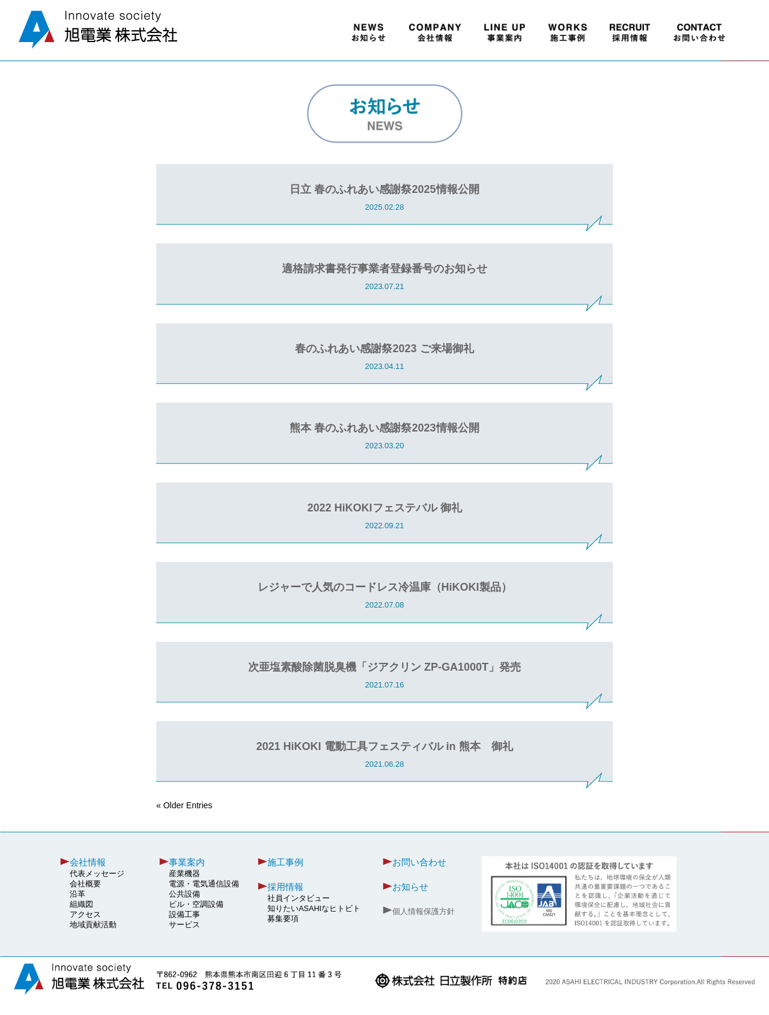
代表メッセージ (97, 874)
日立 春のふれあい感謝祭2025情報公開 (384, 189)
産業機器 (184, 874)
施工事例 (285, 862)
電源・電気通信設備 (204, 884)
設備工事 (184, 914)
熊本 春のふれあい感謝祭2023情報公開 (384, 428)
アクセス (85, 914)
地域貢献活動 (93, 925)
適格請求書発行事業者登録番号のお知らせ (384, 269)
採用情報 (285, 887)
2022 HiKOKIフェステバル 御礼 (384, 508)
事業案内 (187, 862)
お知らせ (410, 887)
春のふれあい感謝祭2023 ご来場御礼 (384, 349)
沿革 (77, 894)
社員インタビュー (298, 898)
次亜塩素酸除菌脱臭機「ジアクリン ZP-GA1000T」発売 (384, 667)
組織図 (81, 904)
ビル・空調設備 (196, 904)
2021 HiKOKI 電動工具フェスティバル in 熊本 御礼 (384, 746)
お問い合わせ (419, 862)
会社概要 (85, 884)
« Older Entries (184, 805)
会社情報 (88, 862)
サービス (184, 925)
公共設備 (184, 894)
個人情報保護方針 (423, 911)
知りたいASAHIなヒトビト (313, 908)
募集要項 (283, 919)
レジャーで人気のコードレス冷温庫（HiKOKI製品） (385, 587)
